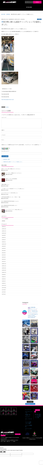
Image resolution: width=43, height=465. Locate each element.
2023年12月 (4, 228)
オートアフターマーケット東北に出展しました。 (14, 209)
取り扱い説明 (38, 413)
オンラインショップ (29, 2)
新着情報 (39, 19)
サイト (3, 139)
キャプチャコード (5, 151)
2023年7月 (4, 237)
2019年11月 (4, 272)
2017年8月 (4, 289)
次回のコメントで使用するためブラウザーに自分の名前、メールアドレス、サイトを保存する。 (21, 144)
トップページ (28, 408)
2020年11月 (4, 265)
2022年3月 (4, 246)
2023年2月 (4, 239)
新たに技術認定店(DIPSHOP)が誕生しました (9, 205)
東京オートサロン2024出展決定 (11, 178)
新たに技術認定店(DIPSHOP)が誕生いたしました (10, 201)
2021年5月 (4, 252)
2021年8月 (4, 250)
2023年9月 (4, 235)
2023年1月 (4, 241)
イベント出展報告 (5, 218)
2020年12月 (4, 263)
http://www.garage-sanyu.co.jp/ (8, 99)
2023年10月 (4, 233)
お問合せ (37, 2)
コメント (4, 117)
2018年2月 (4, 281)
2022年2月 (4, 248)
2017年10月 (4, 287)
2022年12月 (4, 244)
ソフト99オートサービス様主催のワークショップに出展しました (13, 188)
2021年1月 (4, 261)
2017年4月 (4, 294)
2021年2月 (4, 259)
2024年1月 (4, 226)
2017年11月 (4, 285)
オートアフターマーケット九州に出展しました (10, 192)
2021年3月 (4, 257)
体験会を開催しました (5, 184)
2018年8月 (4, 274)
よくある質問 (38, 415)
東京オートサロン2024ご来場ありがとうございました (11, 168)
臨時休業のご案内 (6, 159)
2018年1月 (4, 283)
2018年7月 (4, 276)
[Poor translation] (4, 451)
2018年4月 (4, 278)
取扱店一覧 (28, 414)
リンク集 (37, 416)
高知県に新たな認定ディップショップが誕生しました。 (13, 161)
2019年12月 (4, 270)
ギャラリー (28, 416)
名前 (3, 130)
